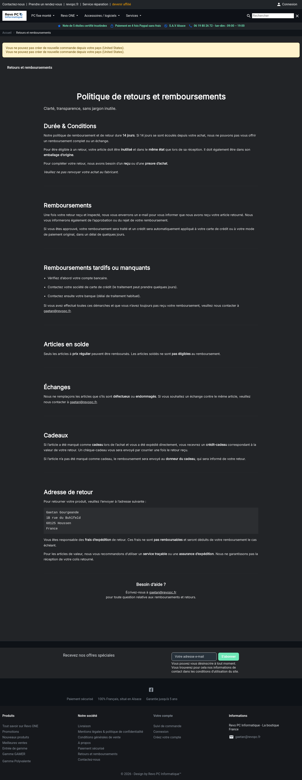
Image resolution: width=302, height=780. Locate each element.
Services (132, 16)
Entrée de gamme (14, 748)
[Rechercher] (273, 15)
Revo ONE (68, 16)
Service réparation (95, 4)
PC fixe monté (41, 16)
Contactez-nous (13, 4)
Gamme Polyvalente (16, 761)
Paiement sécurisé (91, 748)
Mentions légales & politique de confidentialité (110, 732)
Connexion (160, 732)
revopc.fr (72, 4)
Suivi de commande (167, 726)
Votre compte (163, 716)
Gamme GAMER (13, 754)
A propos (84, 743)
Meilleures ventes (14, 743)
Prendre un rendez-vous (45, 4)
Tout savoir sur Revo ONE (20, 726)
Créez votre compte (167, 737)
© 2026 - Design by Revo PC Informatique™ (151, 774)
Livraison (84, 726)
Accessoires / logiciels (100, 16)
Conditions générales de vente (99, 737)
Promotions (10, 732)
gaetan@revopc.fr (57, 311)
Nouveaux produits (15, 737)
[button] (287, 4)
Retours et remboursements (97, 754)
